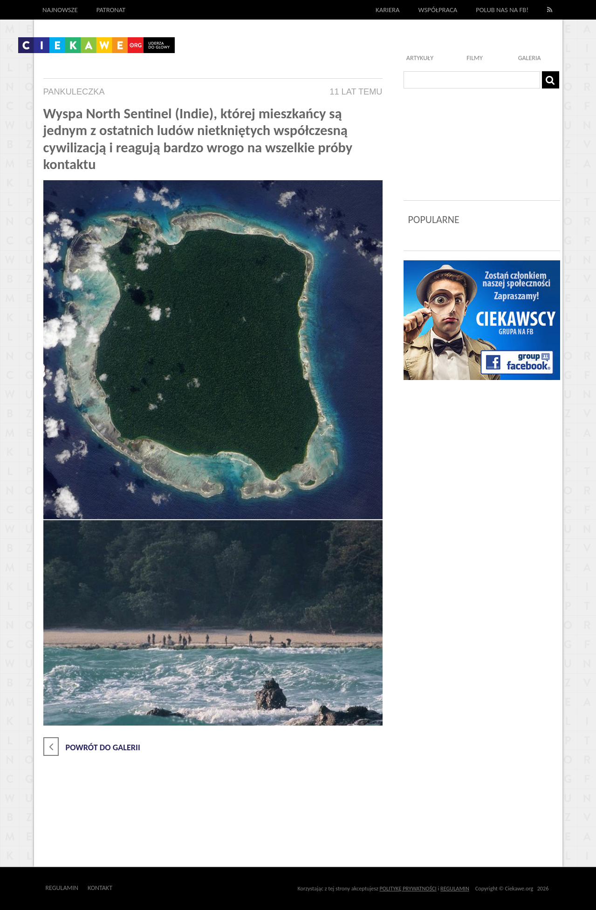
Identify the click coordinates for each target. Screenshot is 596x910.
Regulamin (62, 888)
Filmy (474, 58)
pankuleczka (74, 91)
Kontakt (100, 888)
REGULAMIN (454, 888)
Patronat (111, 10)
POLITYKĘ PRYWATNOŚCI (408, 888)
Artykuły (419, 58)
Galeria (529, 58)
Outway (133, 888)
